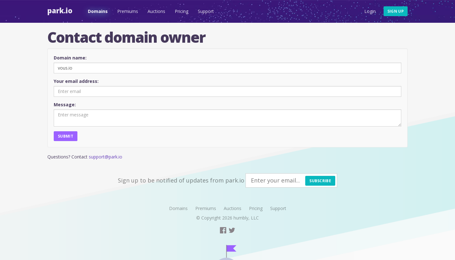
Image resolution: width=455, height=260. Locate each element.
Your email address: (76, 81)
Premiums (127, 11)
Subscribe (320, 180)
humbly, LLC (246, 218)
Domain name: (70, 58)
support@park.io (105, 157)
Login (370, 11)
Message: (65, 105)
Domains (98, 11)
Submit (65, 136)
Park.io (59, 10)
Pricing (181, 11)
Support (206, 11)
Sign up (395, 11)
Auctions (156, 11)
